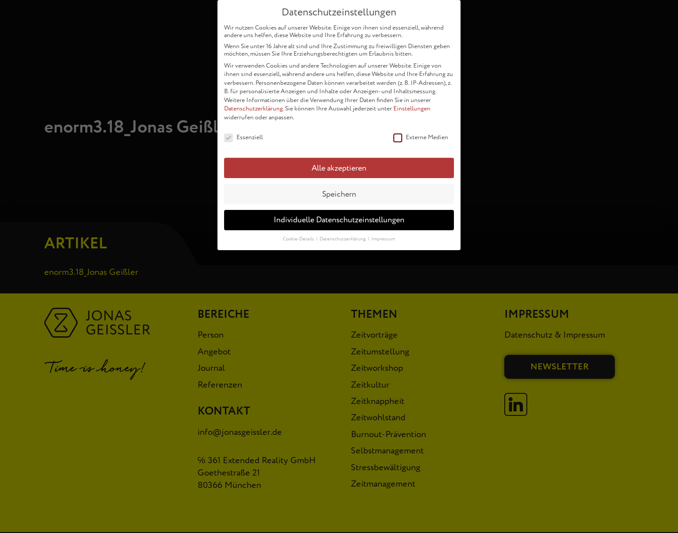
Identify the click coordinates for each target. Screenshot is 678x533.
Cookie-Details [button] (299, 235)
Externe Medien (420, 133)
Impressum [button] (383, 235)
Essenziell (243, 133)
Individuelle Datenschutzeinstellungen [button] (339, 216)
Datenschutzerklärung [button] (343, 235)
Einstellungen (411, 104)
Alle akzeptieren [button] (339, 164)
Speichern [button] (339, 190)
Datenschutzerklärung (253, 104)
